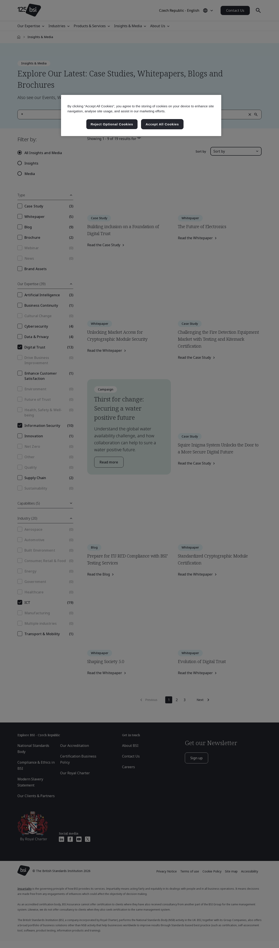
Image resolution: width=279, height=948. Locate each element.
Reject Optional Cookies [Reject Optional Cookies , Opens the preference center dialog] (112, 124)
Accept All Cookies (162, 124)
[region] (141, 115)
